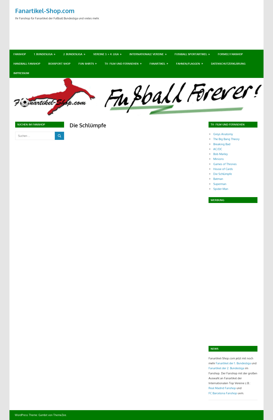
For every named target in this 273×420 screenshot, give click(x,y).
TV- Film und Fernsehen (122, 63)
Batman (218, 179)
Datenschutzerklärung (228, 63)
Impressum (21, 73)
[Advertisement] (189, 29)
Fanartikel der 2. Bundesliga (226, 368)
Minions (218, 159)
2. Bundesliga (72, 54)
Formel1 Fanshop (230, 54)
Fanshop (19, 54)
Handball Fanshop (26, 63)
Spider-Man (220, 189)
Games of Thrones (225, 164)
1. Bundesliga (43, 54)
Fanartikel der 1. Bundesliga (233, 363)
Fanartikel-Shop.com (45, 11)
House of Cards (223, 169)
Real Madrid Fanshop (223, 388)
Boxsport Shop (59, 63)
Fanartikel (157, 63)
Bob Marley (220, 154)
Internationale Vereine (146, 54)
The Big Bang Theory (226, 139)
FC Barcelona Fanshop (223, 393)
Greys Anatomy (223, 134)
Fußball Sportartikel (191, 54)
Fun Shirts (86, 63)
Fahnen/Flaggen (188, 63)
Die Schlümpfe (222, 174)
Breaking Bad (221, 144)
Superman (219, 184)
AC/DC (217, 149)
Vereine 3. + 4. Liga (106, 54)
